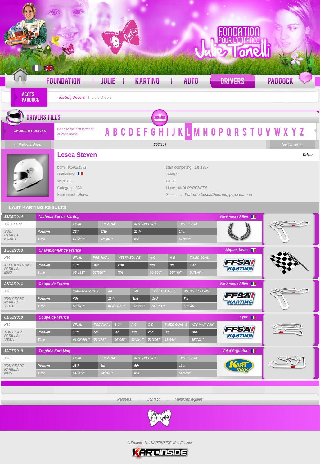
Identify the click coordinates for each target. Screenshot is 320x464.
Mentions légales (189, 399)
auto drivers (102, 97)
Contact (152, 399)
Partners (124, 399)
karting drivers (72, 97)
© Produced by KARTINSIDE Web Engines (159, 442)
